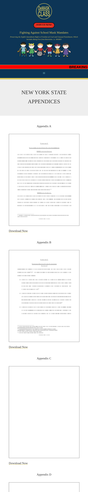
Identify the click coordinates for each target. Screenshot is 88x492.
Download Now (18, 230)
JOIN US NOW (44, 25)
